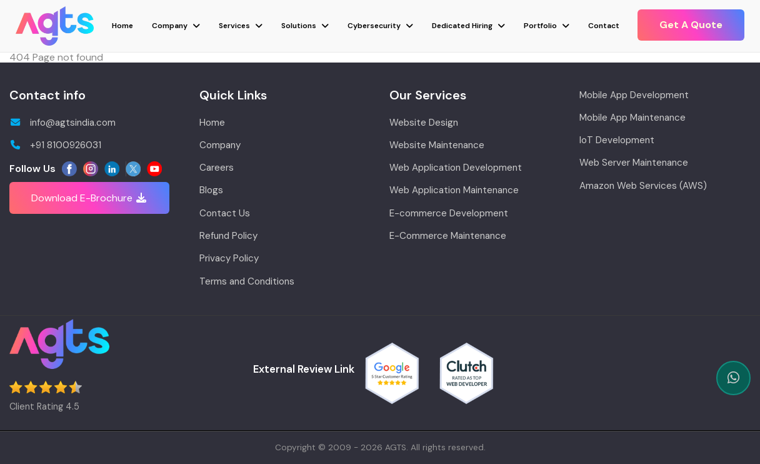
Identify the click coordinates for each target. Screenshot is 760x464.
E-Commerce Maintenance (447, 235)
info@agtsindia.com (62, 122)
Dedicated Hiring (462, 26)
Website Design (423, 122)
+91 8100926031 (55, 145)
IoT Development (616, 140)
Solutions (298, 26)
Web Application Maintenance (454, 190)
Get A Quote (690, 24)
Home (122, 26)
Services (234, 26)
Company (170, 26)
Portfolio (540, 26)
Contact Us (224, 213)
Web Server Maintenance (633, 162)
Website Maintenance (436, 145)
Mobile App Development (634, 95)
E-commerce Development (448, 213)
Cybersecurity (374, 26)
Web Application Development (455, 167)
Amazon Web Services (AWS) (643, 185)
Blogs (211, 190)
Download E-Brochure (89, 197)
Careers (216, 167)
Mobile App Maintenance (632, 117)
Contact (603, 26)
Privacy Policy (229, 258)
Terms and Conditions (246, 281)
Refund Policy (228, 235)
